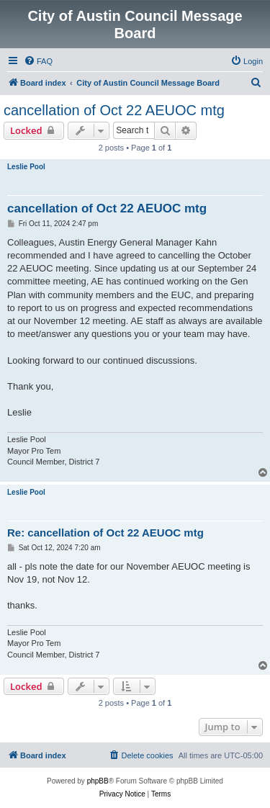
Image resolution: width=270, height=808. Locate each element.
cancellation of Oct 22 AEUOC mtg (114, 110)
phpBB (98, 781)
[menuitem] (38, 61)
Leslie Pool (26, 167)
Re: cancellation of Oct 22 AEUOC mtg (105, 532)
